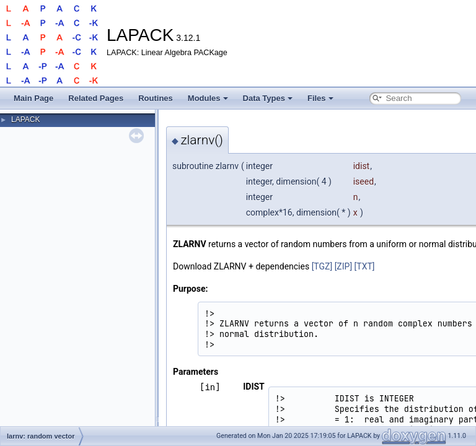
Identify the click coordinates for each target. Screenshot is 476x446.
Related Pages (95, 98)
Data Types (268, 98)
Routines (155, 98)
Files (320, 98)
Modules (208, 98)
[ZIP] (343, 266)
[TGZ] (322, 266)
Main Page (33, 98)
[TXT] (365, 266)
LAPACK (25, 119)
